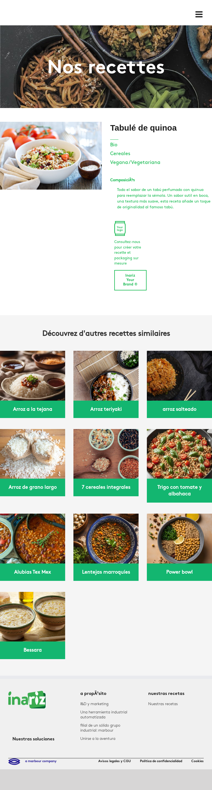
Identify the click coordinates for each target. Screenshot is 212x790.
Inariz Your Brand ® (130, 280)
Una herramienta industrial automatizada (103, 714)
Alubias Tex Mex (32, 572)
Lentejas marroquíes (106, 572)
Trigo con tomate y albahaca (179, 490)
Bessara (32, 650)
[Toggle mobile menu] (199, 14)
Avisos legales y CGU (114, 761)
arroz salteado (179, 409)
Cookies (197, 761)
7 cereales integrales (106, 487)
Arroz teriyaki (106, 409)
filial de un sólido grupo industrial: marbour (100, 728)
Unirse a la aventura (97, 738)
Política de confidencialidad (161, 761)
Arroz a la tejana (32, 409)
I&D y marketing (94, 704)
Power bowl (179, 572)
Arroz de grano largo (33, 487)
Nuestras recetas (163, 704)
